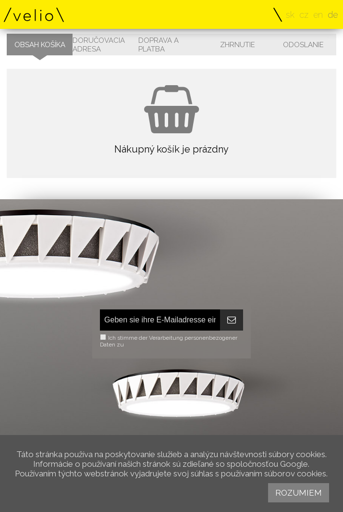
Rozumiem (298, 493)
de (333, 15)
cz (303, 15)
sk (290, 15)
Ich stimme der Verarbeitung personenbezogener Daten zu (168, 341)
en (318, 15)
